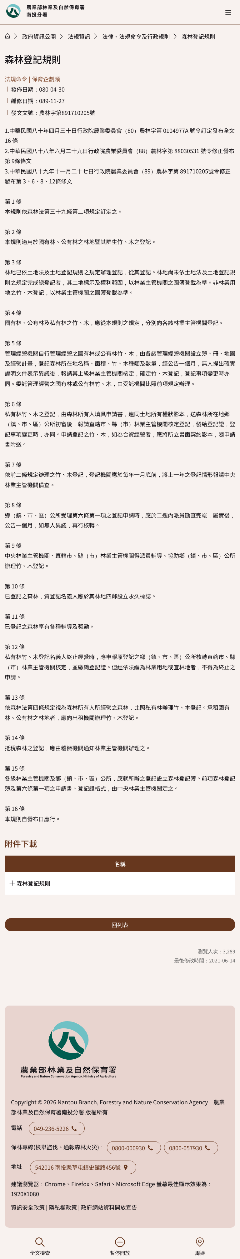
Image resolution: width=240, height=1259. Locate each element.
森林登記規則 (198, 36)
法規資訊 (79, 36)
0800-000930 (134, 1148)
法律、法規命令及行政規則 (136, 36)
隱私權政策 (63, 1207)
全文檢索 (40, 1247)
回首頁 (45, 11)
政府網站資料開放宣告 (109, 1207)
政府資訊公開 (39, 36)
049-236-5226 (57, 1128)
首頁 (7, 36)
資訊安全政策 (28, 1207)
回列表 (120, 925)
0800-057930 (191, 1148)
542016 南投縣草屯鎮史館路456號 (83, 1167)
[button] (228, 12)
